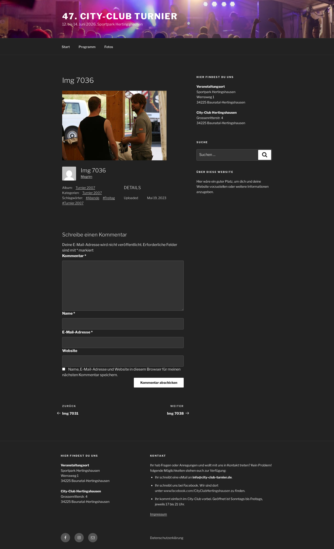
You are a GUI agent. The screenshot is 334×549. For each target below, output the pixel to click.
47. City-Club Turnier (119, 16)
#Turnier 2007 (73, 203)
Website (69, 351)
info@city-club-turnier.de (212, 477)
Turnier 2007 (85, 188)
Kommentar (74, 256)
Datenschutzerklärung (166, 538)
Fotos (108, 47)
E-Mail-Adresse (77, 332)
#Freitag (109, 198)
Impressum (158, 514)
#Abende (92, 198)
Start (66, 47)
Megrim (86, 176)
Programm (87, 47)
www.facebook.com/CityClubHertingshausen (197, 491)
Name (68, 313)
